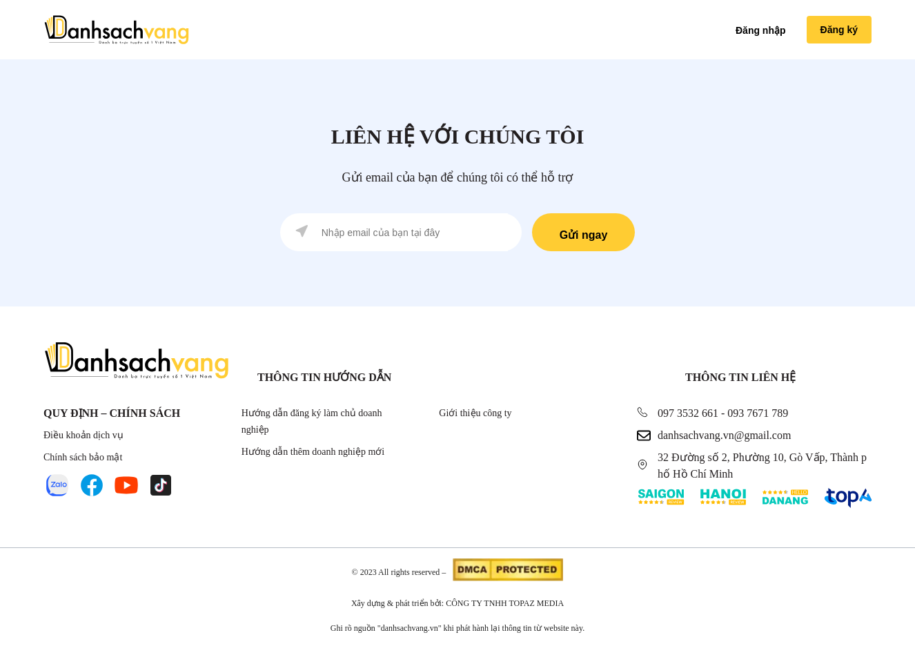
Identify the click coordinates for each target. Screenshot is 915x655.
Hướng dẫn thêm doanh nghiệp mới (313, 452)
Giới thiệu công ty (475, 413)
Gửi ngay (584, 235)
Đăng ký (839, 29)
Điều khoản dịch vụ (83, 435)
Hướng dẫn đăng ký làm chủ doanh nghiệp (312, 421)
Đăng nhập (761, 30)
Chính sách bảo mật (82, 457)
